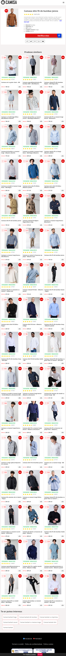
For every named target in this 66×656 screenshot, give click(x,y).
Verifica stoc (49, 36)
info (20, 86)
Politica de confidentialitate (33, 644)
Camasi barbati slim (50, 622)
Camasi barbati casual (10, 622)
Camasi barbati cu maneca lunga (30, 622)
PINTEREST (37, 639)
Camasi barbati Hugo (10, 617)
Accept (40, 654)
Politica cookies (48, 644)
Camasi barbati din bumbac (28, 617)
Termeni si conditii (18, 644)
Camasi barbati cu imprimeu (49, 617)
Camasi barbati (8, 627)
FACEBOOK (27, 639)
